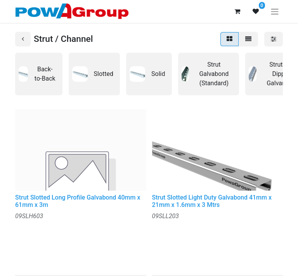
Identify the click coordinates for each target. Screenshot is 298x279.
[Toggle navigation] (275, 11)
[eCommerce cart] (237, 11)
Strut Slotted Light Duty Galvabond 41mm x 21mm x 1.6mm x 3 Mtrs (212, 201)
